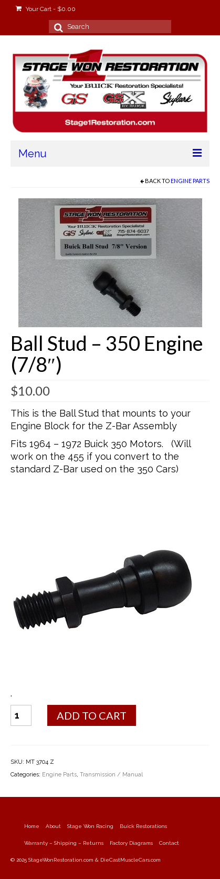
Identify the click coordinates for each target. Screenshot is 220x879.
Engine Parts (190, 180)
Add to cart (92, 715)
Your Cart (46, 9)
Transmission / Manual (111, 774)
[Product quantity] (21, 715)
